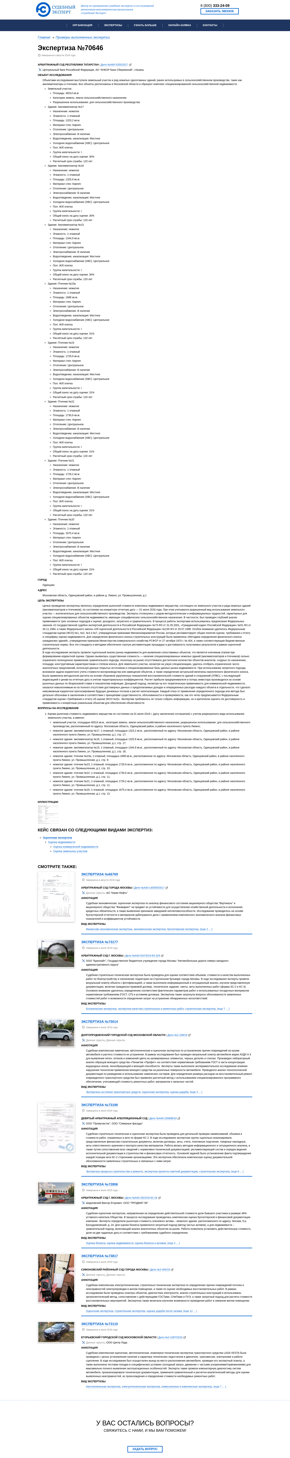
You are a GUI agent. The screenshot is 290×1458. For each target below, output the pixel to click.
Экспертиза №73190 (99, 1105)
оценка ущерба (179, 1092)
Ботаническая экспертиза (101, 1008)
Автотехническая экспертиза (103, 1386)
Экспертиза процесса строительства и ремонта (114, 1171)
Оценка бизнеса (95, 1243)
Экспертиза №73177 (99, 942)
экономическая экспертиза (150, 929)
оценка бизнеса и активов (150, 1243)
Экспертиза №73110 (99, 1324)
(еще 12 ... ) (190, 1311)
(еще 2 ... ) (206, 929)
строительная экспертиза (200, 1008)
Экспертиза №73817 (99, 1256)
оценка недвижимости (120, 1243)
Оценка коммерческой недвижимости (75, 846)
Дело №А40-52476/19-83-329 (142, 955)
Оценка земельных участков (70, 851)
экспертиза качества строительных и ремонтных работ (151, 1008)
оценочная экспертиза (155, 1092)
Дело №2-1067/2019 (170, 1337)
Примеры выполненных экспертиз (83, 37)
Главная (44, 37)
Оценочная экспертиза (57, 837)
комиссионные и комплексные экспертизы (186, 1386)
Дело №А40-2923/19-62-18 (141, 1197)
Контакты (210, 25)
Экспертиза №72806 (99, 1184)
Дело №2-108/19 (177, 1035)
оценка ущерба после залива (164, 1311)
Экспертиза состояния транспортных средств (113, 1092)
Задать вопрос (145, 1449)
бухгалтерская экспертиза (182, 929)
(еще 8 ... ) (237, 1171)
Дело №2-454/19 (160, 1269)
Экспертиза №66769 (99, 874)
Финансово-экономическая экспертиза (109, 929)
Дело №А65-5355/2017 (114, 64)
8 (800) (215, 5)
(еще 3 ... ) (196, 1092)
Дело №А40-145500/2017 (149, 887)
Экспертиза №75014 (99, 1021)
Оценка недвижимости (61, 842)
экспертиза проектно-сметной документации (171, 1171)
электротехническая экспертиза (141, 1386)
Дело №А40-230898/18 (163, 1118)
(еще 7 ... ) (223, 1008)
